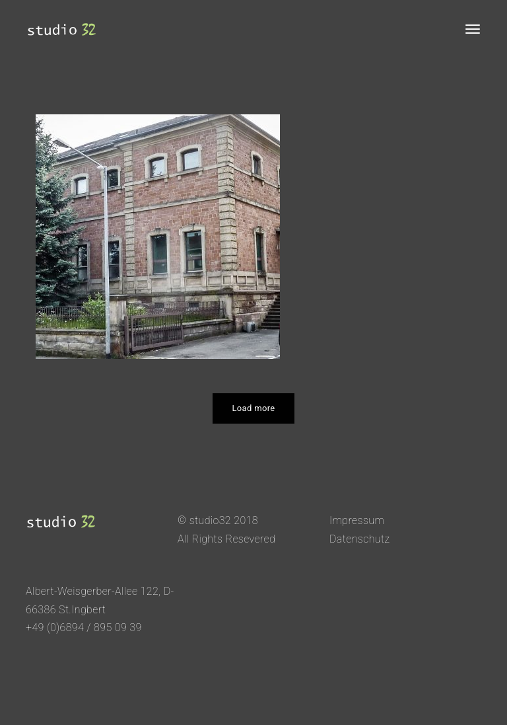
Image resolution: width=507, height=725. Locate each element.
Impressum (356, 520)
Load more (253, 408)
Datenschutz (359, 539)
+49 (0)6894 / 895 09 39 (84, 627)
